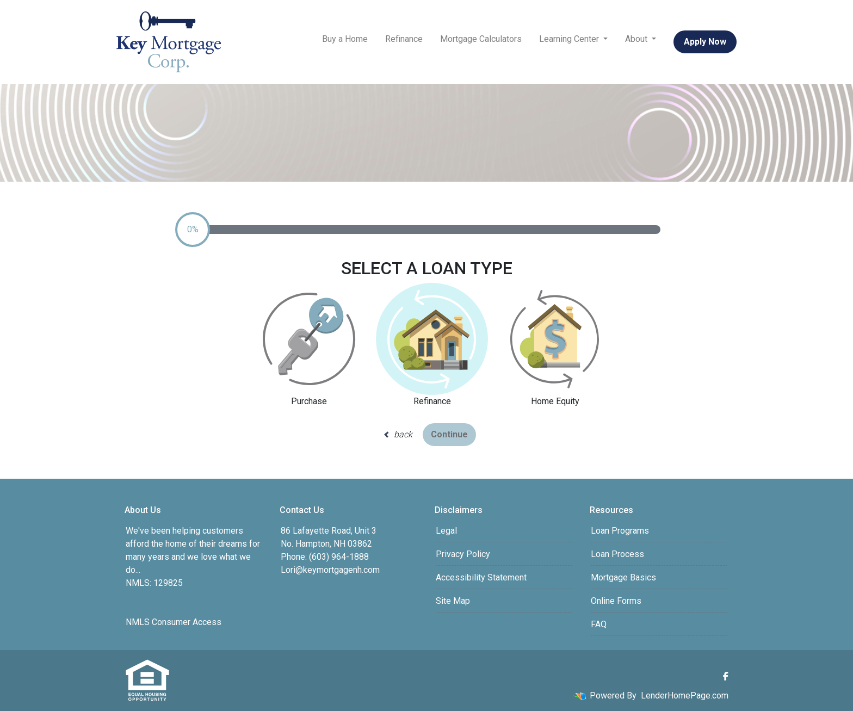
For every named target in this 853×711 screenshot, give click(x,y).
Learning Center (570, 39)
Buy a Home (345, 39)
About (637, 39)
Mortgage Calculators (481, 39)
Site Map (453, 601)
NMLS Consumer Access (173, 622)
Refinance (404, 39)
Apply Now (705, 41)
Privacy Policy (463, 554)
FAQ (599, 624)
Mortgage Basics (623, 577)
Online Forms (616, 601)
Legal (446, 530)
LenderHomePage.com (684, 695)
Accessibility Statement (481, 577)
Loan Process (617, 554)
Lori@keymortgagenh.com (330, 570)
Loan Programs (620, 530)
